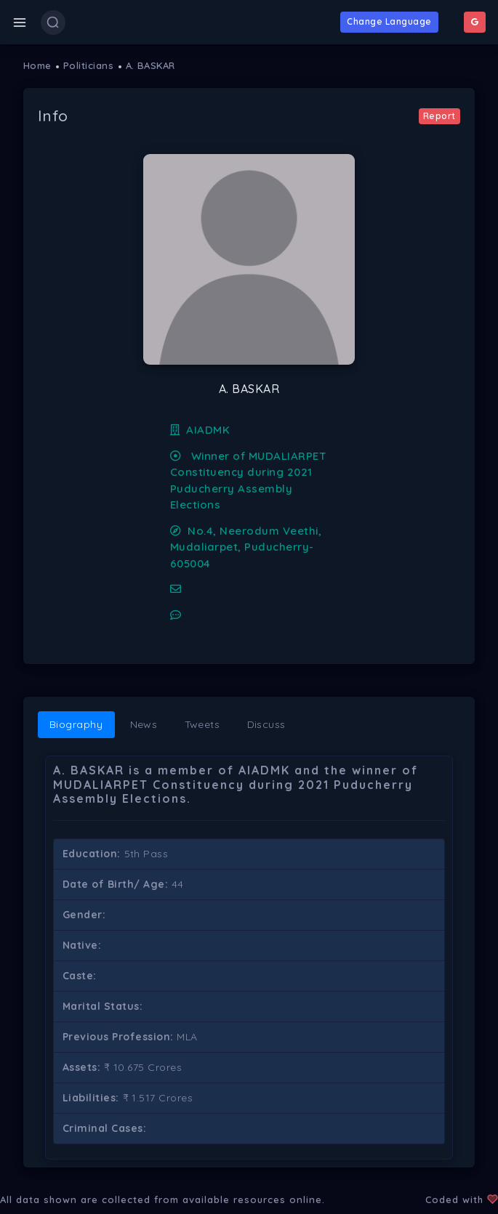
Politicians (88, 65)
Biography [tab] (76, 724)
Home (37, 65)
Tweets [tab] (202, 724)
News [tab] (144, 724)
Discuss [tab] (266, 724)
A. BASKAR (151, 65)
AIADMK (200, 430)
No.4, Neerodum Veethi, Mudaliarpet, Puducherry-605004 (245, 547)
